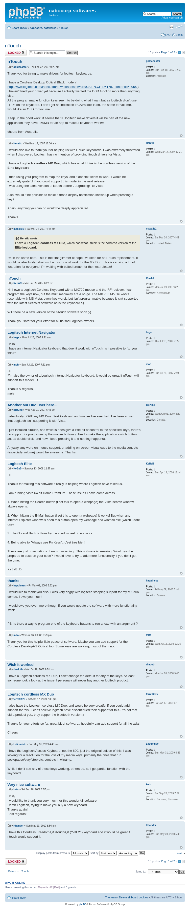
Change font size (179, 27)
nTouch (64, 27)
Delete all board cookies (133, 897)
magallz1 (18, 229)
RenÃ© (17, 283)
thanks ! (14, 581)
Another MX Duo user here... (32, 405)
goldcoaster (20, 67)
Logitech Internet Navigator (31, 332)
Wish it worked (20, 664)
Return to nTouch (18, 871)
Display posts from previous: (62, 853)
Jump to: (141, 871)
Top (181, 135)
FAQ (167, 34)
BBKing (18, 409)
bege (16, 337)
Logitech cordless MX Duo (30, 694)
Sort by (103, 853)
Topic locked (16, 53)
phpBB (82, 904)
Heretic (17, 143)
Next (179, 853)
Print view (171, 27)
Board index (19, 27)
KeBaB (17, 468)
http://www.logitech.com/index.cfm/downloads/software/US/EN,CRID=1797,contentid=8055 (72, 87)
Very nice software (23, 784)
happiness (19, 585)
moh (16, 364)
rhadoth (18, 669)
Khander (18, 825)
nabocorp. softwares (43, 27)
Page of (168, 52)
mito (16, 635)
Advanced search (172, 17)
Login (179, 34)
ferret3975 (19, 699)
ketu (16, 789)
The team (111, 897)
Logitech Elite (19, 464)
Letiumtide (19, 744)
